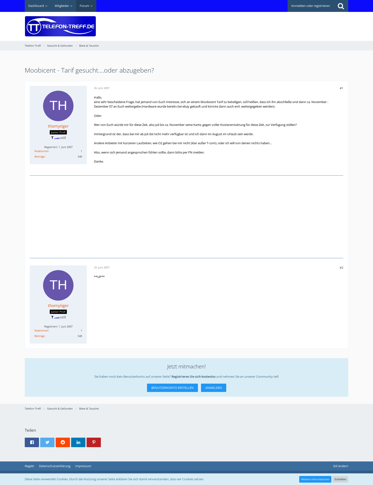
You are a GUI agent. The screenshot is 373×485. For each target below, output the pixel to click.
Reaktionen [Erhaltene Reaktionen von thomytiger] (41, 151)
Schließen (340, 479)
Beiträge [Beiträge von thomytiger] (39, 156)
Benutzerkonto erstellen (172, 388)
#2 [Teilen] (341, 267)
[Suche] (341, 6)
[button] (32, 442)
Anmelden (213, 388)
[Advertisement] (261, 23)
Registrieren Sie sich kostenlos (194, 376)
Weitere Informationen (315, 479)
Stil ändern (340, 466)
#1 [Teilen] (341, 88)
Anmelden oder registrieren (310, 6)
